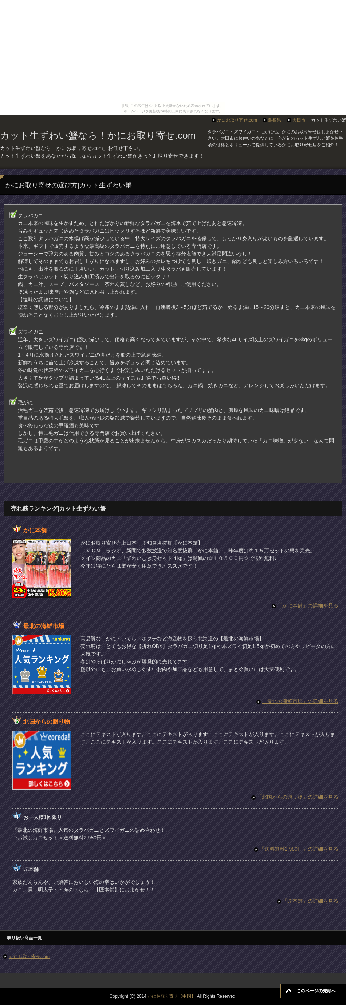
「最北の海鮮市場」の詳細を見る (300, 701)
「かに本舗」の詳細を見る (307, 605)
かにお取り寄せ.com (29, 956)
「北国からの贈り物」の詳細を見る (297, 797)
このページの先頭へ (316, 990)
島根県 (274, 120)
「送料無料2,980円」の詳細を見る (298, 849)
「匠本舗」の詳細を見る (310, 901)
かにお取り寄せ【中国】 (172, 996)
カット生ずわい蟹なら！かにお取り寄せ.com (98, 135)
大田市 (299, 120)
